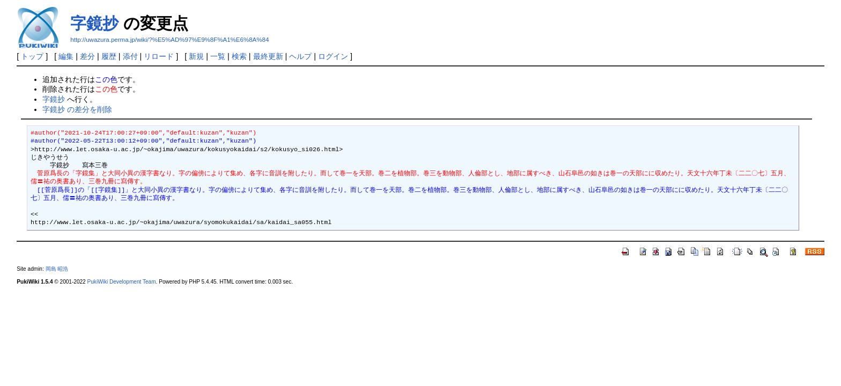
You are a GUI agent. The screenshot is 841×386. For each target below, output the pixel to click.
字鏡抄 (94, 23)
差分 (87, 56)
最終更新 (268, 56)
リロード (159, 56)
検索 (239, 56)
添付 (130, 56)
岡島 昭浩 (57, 269)
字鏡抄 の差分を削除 (77, 109)
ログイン (333, 56)
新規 (196, 56)
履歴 (108, 56)
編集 (65, 56)
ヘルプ (300, 56)
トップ (32, 56)
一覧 (217, 56)
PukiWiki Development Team (121, 282)
